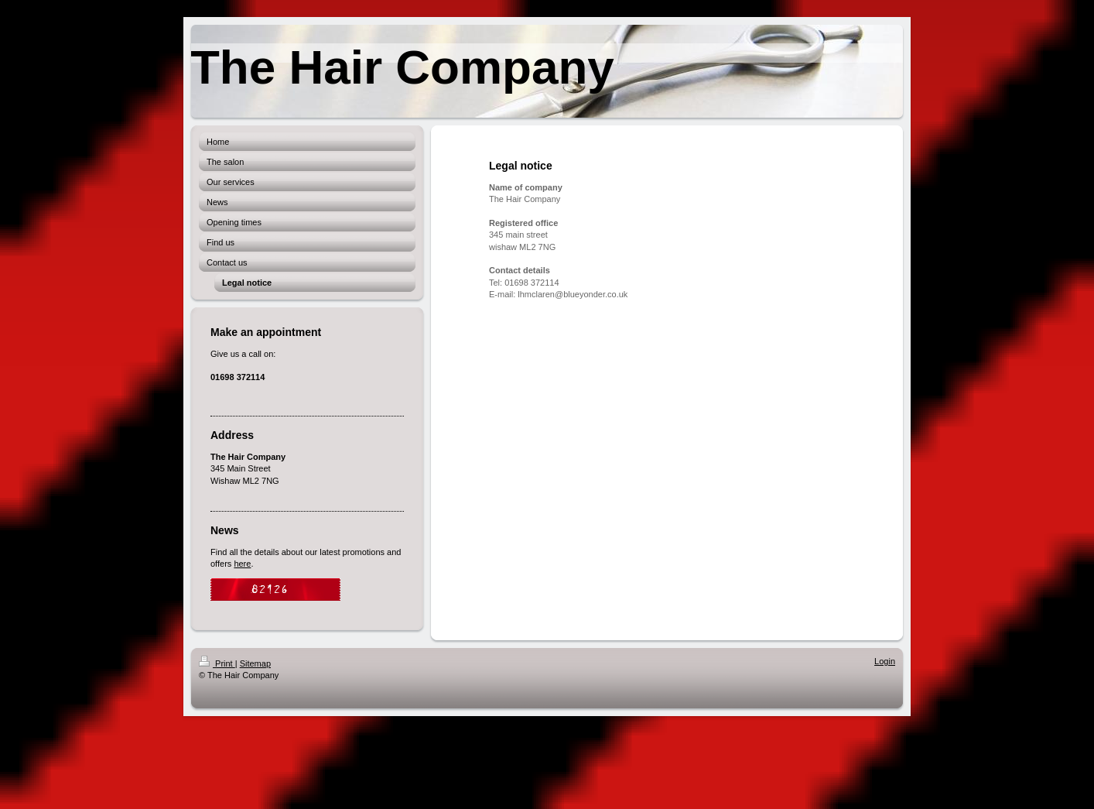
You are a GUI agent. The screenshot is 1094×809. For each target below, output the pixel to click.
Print (217, 663)
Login (884, 661)
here (242, 563)
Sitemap (255, 663)
